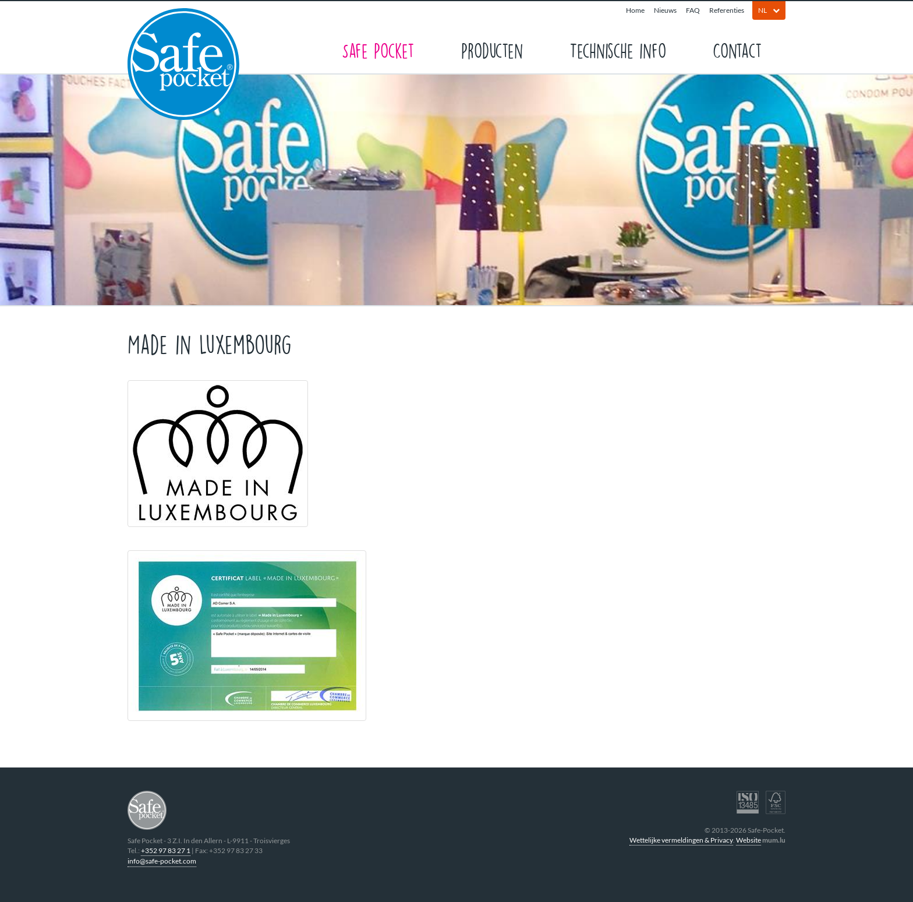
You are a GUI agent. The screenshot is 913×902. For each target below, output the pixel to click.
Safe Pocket (378, 49)
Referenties (726, 10)
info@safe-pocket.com (162, 861)
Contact (737, 49)
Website (748, 840)
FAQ (693, 10)
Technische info (617, 49)
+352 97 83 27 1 (165, 850)
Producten (492, 49)
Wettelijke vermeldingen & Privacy (681, 840)
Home (635, 10)
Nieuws (665, 10)
